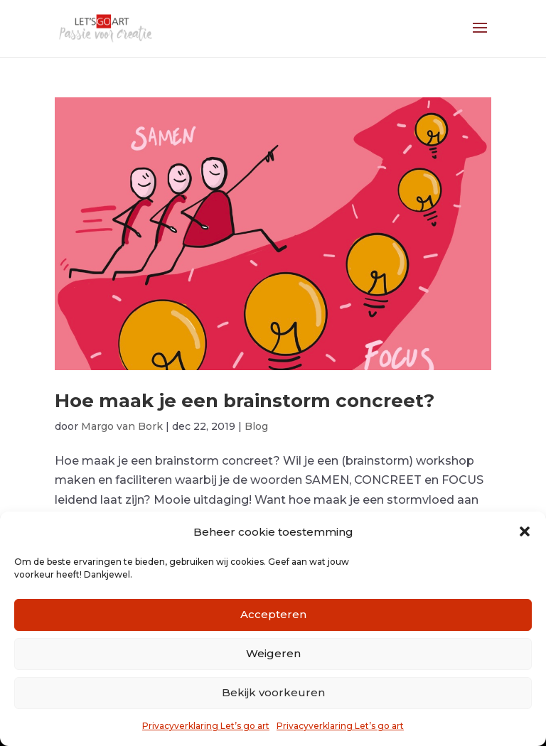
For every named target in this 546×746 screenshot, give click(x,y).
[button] (525, 531)
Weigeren (273, 653)
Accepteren (273, 614)
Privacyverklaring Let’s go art (205, 725)
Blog (256, 426)
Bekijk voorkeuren (273, 692)
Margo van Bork (122, 426)
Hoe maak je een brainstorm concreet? (244, 400)
